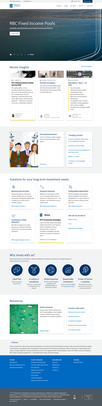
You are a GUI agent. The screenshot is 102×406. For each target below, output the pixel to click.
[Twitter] (74, 396)
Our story (55, 362)
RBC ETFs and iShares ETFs (17, 365)
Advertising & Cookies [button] (59, 399)
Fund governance (36, 372)
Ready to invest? (78, 362)
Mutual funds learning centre (77, 325)
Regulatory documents (37, 370)
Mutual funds (72, 219)
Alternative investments (75, 228)
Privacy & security (14, 399)
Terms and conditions (45, 399)
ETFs (69, 224)
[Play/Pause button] (28, 54)
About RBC (13, 401)
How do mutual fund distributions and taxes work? (78, 151)
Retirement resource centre (76, 312)
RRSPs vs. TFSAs (73, 156)
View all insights (86, 66)
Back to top (88, 397)
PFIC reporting (35, 367)
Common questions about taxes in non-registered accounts (78, 140)
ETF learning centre (74, 330)
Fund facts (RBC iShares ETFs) (39, 365)
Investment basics (74, 316)
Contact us (55, 367)
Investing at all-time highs (76, 145)
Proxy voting (34, 375)
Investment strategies (75, 321)
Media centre (55, 365)
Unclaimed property (36, 378)
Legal (24, 399)
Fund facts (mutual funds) (38, 362)
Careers (54, 370)
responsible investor (69, 286)
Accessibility (33, 399)
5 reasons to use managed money (76, 162)
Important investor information (39, 380)
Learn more (14, 33)
